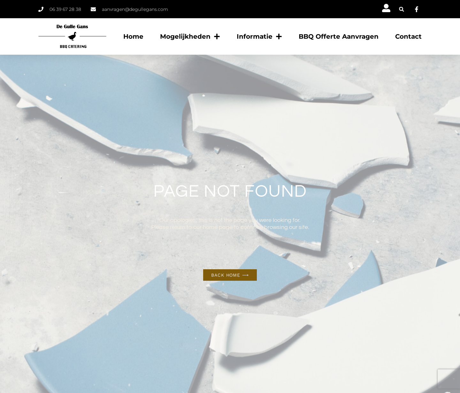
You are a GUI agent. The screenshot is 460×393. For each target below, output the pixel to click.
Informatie (259, 36)
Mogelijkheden (190, 36)
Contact (408, 36)
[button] (402, 9)
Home (133, 36)
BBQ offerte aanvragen (339, 36)
